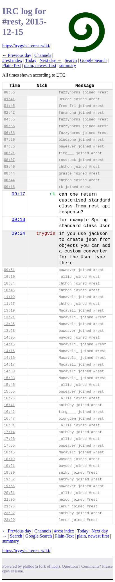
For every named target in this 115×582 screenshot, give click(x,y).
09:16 (9, 187)
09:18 (18, 219)
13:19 (9, 310)
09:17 (18, 194)
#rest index (12, 60)
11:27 (9, 304)
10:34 (9, 283)
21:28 (9, 506)
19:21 (9, 466)
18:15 (9, 452)
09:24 (18, 233)
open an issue (12, 571)
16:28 (9, 398)
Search (71, 60)
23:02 (9, 513)
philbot (28, 566)
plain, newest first (40, 65)
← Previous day (16, 55)
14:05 (9, 337)
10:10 (9, 277)
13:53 (9, 331)
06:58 (9, 133)
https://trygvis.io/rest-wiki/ (26, 45)
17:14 (9, 432)
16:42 (9, 412)
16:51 (9, 425)
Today (31, 60)
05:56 (9, 126)
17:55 (9, 446)
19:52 (9, 479)
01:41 (9, 99)
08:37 (9, 160)
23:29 (9, 520)
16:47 (9, 419)
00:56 (9, 92)
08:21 (9, 153)
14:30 (9, 371)
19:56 (9, 486)
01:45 (9, 106)
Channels (42, 55)
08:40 (9, 167)
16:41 (9, 405)
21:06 (9, 500)
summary (67, 65)
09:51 (9, 270)
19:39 (9, 473)
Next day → (51, 60)
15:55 (9, 392)
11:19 (9, 297)
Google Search (93, 60)
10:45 (9, 290)
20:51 (9, 493)
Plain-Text (11, 65)
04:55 (9, 119)
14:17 (9, 364)
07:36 (9, 146)
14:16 (9, 351)
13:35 (9, 324)
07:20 (9, 140)
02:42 (9, 113)
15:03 (9, 378)
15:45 (9, 385)
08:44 (9, 173)
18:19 (9, 459)
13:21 (9, 317)
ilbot (54, 566)
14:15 (9, 344)
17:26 (9, 439)
